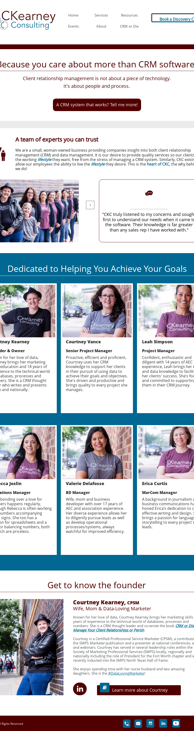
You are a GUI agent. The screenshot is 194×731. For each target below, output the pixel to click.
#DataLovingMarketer (126, 673)
